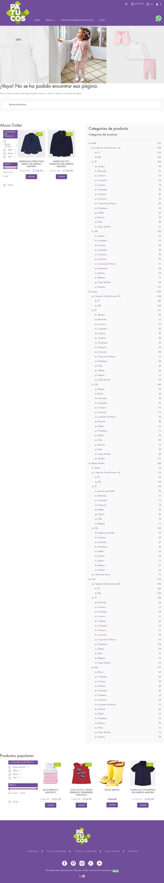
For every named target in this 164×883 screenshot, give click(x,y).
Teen (10, 157)
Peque (10, 153)
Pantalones (102, 208)
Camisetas (102, 180)
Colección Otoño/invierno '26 (107, 473)
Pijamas (101, 217)
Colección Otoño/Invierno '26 (107, 148)
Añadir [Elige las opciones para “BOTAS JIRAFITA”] (112, 805)
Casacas (101, 185)
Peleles (101, 213)
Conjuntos (102, 199)
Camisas (101, 176)
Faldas (101, 426)
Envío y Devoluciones (56, 851)
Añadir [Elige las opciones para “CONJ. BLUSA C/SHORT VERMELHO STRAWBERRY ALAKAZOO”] (81, 805)
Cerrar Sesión (157, 4)
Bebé (10, 150)
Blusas (100, 394)
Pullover (101, 371)
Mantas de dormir (102, 575)
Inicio (37, 20)
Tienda (49, 20)
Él (98, 153)
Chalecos (102, 338)
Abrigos (101, 167)
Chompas (102, 194)
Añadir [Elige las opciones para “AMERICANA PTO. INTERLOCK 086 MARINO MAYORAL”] (61, 177)
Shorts (100, 728)
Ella (99, 157)
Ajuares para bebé (106, 491)
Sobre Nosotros (112, 851)
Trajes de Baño (104, 227)
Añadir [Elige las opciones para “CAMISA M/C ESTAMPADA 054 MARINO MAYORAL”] (143, 805)
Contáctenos (32, 851)
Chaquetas (102, 190)
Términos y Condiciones (85, 851)
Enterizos (102, 422)
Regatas (101, 375)
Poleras (101, 436)
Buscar (126, 4)
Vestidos (101, 287)
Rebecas (101, 278)
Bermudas (102, 171)
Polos (100, 222)
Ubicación (133, 851)
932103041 (137, 4)
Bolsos (97, 468)
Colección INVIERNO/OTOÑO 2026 (77, 20)
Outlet (102, 20)
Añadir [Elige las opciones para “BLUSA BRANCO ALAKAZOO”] (50, 805)
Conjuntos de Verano (107, 204)
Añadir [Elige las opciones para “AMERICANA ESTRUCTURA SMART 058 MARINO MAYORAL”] (31, 177)
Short (100, 449)
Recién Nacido (8, 145)
